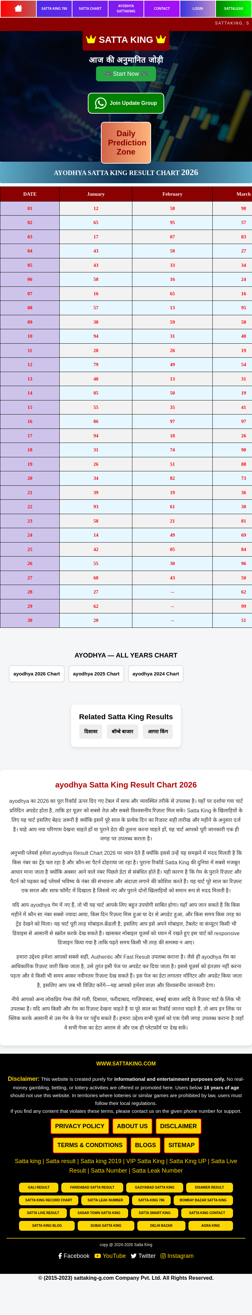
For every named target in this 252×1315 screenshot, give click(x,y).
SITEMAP (181, 1145)
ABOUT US (132, 1126)
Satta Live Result (43, 1213)
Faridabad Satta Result (92, 1187)
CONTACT (162, 8)
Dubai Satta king (106, 1225)
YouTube (110, 1256)
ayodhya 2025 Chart (96, 673)
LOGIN (198, 8)
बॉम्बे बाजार (122, 731)
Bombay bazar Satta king (203, 1200)
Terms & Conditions (90, 1145)
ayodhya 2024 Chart (156, 673)
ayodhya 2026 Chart (36, 673)
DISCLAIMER (178, 1126)
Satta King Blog (47, 1225)
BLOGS (145, 1145)
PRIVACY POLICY (79, 1126)
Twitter (143, 1256)
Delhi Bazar (161, 1225)
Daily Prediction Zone (127, 142)
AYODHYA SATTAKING (126, 8)
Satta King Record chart (48, 1200)
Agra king (210, 1225)
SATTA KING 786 (54, 8)
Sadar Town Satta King (98, 1213)
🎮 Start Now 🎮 (126, 74)
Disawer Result (209, 1187)
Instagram (177, 1256)
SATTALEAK (233, 8)
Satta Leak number (105, 1200)
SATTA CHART (90, 8)
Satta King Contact (207, 1213)
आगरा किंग (158, 731)
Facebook (73, 1256)
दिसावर (90, 731)
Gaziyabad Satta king (155, 1187)
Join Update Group (133, 103)
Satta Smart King (155, 1213)
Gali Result (38, 1187)
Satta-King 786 (151, 1200)
